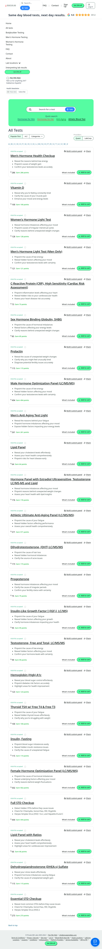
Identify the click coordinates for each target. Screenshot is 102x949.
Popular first (16, 136)
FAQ (45, 5)
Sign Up (66, 5)
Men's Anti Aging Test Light (29, 415)
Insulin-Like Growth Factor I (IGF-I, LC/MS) (39, 611)
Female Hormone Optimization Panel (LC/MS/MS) (44, 771)
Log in (90, 6)
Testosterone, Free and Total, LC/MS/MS (38, 643)
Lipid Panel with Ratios (26, 835)
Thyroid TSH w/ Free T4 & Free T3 (33, 707)
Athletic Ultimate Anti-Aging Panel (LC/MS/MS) (42, 515)
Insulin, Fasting (21, 739)
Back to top (12, 925)
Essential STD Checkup (26, 899)
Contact (55, 5)
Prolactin (17, 351)
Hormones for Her (45, 119)
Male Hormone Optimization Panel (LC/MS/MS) (43, 383)
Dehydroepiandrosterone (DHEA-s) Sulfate (39, 867)
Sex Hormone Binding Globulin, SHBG (36, 319)
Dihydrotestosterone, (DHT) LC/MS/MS (37, 547)
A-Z (26, 136)
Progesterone (20, 579)
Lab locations (13, 63)
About (8, 58)
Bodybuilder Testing (15, 32)
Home (8, 23)
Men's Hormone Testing (17, 37)
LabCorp (88, 138)
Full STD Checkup (22, 803)
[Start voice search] (25, 8)
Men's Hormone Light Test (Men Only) (36, 251)
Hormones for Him (26, 119)
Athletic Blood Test (76, 119)
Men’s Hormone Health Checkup (33, 156)
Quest (78, 138)
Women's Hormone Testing (14, 43)
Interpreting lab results (16, 67)
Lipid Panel (18, 447)
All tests (9, 28)
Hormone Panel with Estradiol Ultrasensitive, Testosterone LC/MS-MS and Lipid (51, 481)
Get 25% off (78, 5)
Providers (77, 134)
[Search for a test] (31, 108)
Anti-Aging (61, 119)
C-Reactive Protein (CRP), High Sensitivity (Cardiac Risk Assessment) (48, 285)
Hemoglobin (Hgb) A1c (26, 675)
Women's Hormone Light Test (31, 219)
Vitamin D (17, 188)
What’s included (68, 172)
